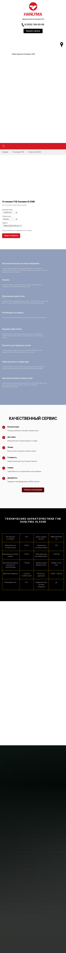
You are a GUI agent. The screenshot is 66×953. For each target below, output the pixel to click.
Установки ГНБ (18, 152)
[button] (33, 31)
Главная (5, 152)
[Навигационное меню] (3, 146)
